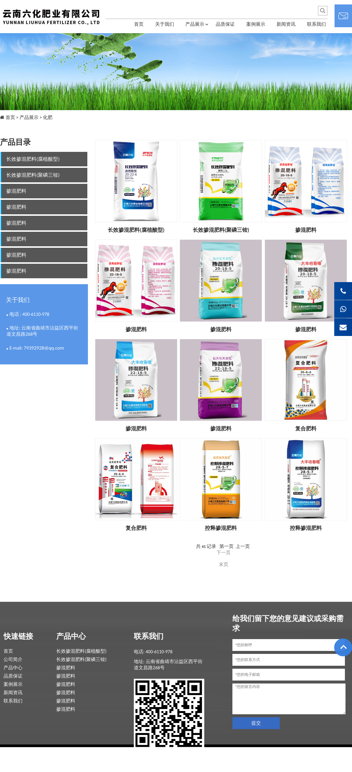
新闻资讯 (286, 24)
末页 (223, 564)
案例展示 (255, 24)
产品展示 (194, 24)
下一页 (223, 552)
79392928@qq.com (44, 348)
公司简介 (13, 659)
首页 (139, 24)
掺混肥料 (16, 191)
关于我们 (164, 24)
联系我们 (316, 24)
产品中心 (13, 667)
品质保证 (225, 24)
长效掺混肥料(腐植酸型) (33, 159)
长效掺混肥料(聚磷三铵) (33, 175)
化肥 (47, 117)
